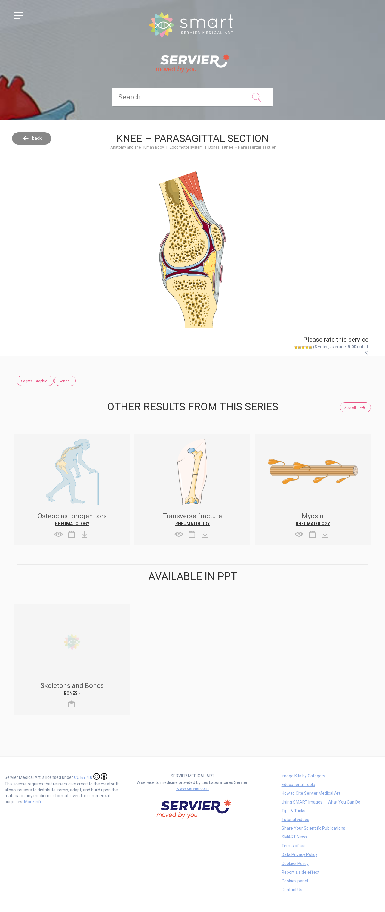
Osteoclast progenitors (72, 515)
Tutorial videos (295, 819)
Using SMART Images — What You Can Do (321, 801)
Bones (214, 147)
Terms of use (294, 845)
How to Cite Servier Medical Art (311, 793)
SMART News (294, 836)
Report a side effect (300, 872)
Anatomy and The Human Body (137, 147)
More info (33, 801)
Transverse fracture (192, 515)
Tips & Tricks (293, 810)
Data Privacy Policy (299, 854)
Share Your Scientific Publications (313, 828)
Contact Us (292, 889)
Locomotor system (186, 147)
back (37, 138)
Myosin (313, 515)
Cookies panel (295, 880)
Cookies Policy (295, 863)
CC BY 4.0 (90, 776)
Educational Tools (298, 784)
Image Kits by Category (303, 775)
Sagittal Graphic (34, 381)
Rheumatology (72, 523)
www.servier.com (192, 788)
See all (352, 407)
